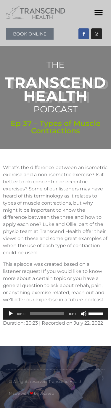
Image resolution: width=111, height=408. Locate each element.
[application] (55, 314)
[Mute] (84, 314)
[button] (98, 12)
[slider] (47, 313)
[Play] (11, 314)
